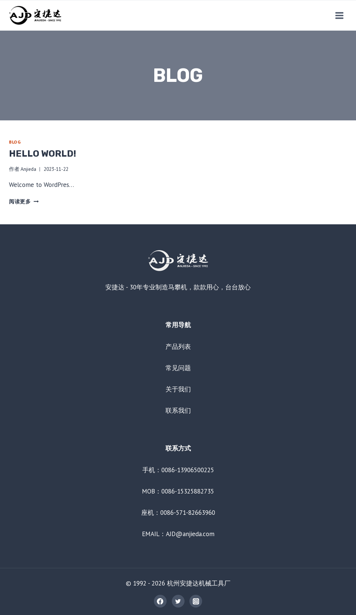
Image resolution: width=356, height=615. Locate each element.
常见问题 (178, 368)
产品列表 (178, 346)
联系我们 (178, 410)
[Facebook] (160, 601)
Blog (15, 142)
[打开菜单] (339, 15)
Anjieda (28, 169)
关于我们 (178, 389)
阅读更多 (23, 201)
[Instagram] (195, 601)
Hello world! (42, 153)
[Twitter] (178, 601)
